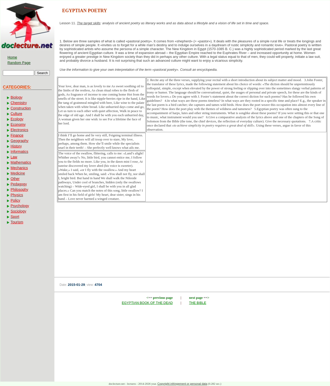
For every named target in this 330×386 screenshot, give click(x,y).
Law (14, 157)
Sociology (18, 211)
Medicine (18, 173)
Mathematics (21, 162)
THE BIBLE (197, 303)
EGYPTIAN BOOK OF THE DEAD (147, 303)
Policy (15, 200)
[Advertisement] (192, 232)
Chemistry (19, 103)
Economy (18, 124)
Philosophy (19, 189)
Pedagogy (19, 184)
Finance (17, 135)
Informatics (19, 151)
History (16, 146)
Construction (21, 108)
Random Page (19, 63)
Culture (16, 114)
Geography (19, 141)
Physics (17, 195)
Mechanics (19, 168)
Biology (16, 97)
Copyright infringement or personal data (182, 383)
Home (12, 57)
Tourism (17, 222)
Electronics (19, 130)
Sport (15, 217)
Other (15, 179)
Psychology (20, 206)
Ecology (17, 119)
